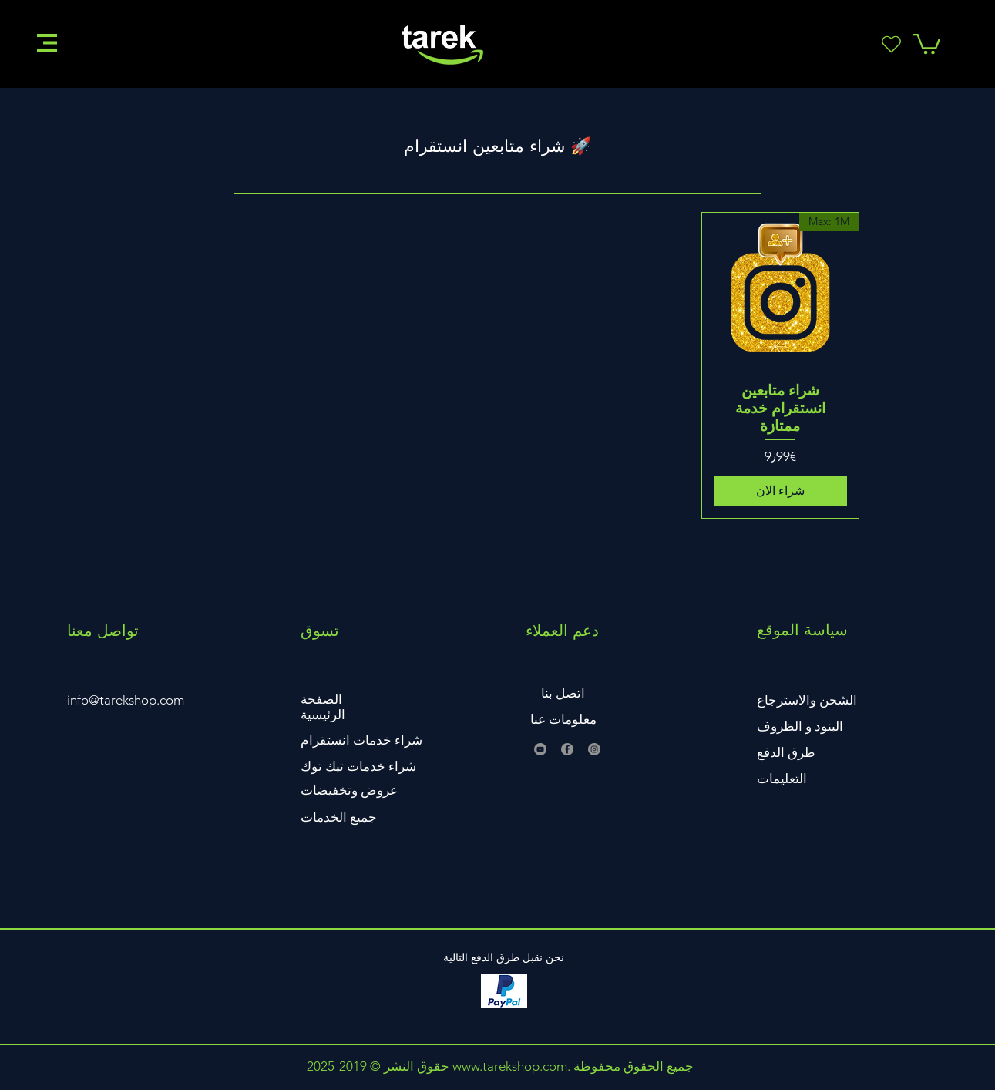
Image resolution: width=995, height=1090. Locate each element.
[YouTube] (540, 749)
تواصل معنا (103, 630)
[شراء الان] (780, 491)
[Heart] (892, 44)
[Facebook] (567, 749)
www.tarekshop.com (509, 1066)
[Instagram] (594, 749)
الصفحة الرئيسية (323, 706)
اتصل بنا (563, 693)
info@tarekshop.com (125, 700)
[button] (47, 43)
